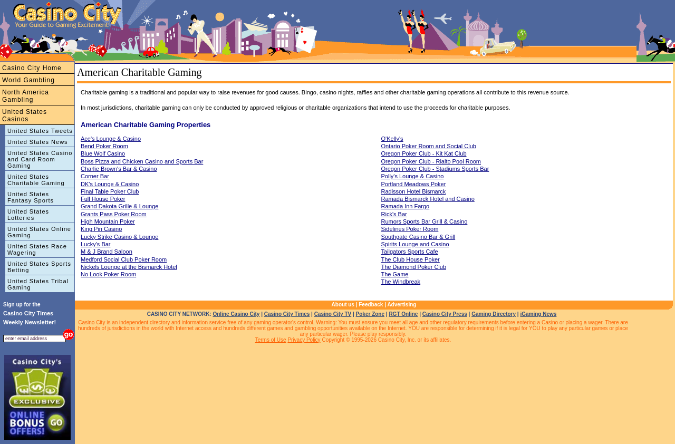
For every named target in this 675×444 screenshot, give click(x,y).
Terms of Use (270, 340)
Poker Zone (370, 314)
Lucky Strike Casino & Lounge (119, 237)
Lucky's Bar (96, 244)
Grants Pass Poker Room (114, 214)
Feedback (371, 304)
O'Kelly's (392, 139)
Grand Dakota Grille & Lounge (119, 206)
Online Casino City (236, 314)
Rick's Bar (394, 214)
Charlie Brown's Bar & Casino (119, 169)
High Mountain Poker (108, 221)
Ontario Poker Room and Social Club (428, 146)
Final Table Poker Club (110, 191)
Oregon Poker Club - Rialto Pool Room (431, 161)
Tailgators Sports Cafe (409, 251)
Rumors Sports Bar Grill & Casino (424, 221)
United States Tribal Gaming (38, 284)
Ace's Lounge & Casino (111, 139)
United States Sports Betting (39, 266)
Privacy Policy (303, 340)
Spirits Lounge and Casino (415, 244)
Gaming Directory (493, 314)
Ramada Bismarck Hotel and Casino (428, 199)
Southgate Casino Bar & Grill (418, 237)
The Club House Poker (410, 259)
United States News (37, 142)
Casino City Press (444, 314)
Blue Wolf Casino (103, 153)
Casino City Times (287, 314)
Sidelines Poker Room (410, 229)
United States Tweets (40, 131)
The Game (395, 274)
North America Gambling (25, 96)
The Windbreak (401, 281)
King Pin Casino (101, 229)
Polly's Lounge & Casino (412, 176)
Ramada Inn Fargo (405, 206)
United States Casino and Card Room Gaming (39, 159)
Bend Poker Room (104, 146)
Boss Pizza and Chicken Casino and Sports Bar (142, 161)
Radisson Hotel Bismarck (413, 191)
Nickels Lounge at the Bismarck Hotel (129, 267)
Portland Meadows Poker (413, 184)
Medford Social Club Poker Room (124, 259)
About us (343, 304)
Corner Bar (95, 176)
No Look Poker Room (108, 274)
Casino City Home (32, 68)
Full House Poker (103, 199)
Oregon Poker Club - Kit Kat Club (424, 153)
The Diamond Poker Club (414, 267)
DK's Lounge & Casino (110, 184)
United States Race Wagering (37, 249)
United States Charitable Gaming (36, 179)
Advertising (401, 304)
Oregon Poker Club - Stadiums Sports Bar (435, 169)
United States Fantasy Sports (30, 197)
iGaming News (538, 314)
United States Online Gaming (39, 232)
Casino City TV (333, 314)
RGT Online (403, 314)
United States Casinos (24, 115)
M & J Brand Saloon (106, 251)
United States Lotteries (28, 214)
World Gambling (28, 80)
